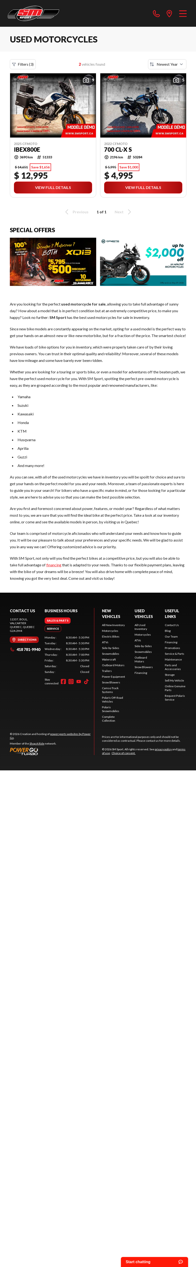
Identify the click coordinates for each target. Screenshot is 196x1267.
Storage (170, 674)
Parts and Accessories (173, 667)
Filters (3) (23, 64)
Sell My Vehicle (174, 680)
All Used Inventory (141, 627)
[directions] (169, 13)
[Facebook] (63, 681)
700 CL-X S (118, 149)
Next (124, 212)
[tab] (58, 620)
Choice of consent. (124, 753)
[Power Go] (52, 751)
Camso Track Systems (110, 690)
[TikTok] (86, 681)
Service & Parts (174, 653)
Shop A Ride (37, 743)
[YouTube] (79, 681)
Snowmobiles (110, 653)
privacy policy (163, 749)
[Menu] (183, 13)
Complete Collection (108, 718)
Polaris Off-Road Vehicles (112, 699)
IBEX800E (27, 149)
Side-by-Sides (110, 648)
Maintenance (173, 659)
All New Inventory (113, 625)
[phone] (156, 13)
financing (53, 565)
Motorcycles (110, 631)
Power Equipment (113, 676)
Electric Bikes (110, 636)
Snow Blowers (111, 682)
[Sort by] (167, 64)
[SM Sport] (33, 13)
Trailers (107, 671)
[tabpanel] (67, 655)
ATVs (105, 642)
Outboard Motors (113, 665)
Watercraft (109, 659)
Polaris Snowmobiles (110, 709)
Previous (76, 212)
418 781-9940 (25, 649)
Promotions (172, 648)
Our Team (171, 636)
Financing (141, 673)
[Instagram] (71, 681)
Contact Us (172, 625)
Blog (168, 631)
